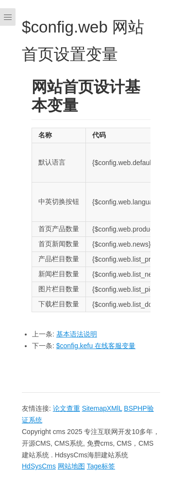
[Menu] (8, 243)
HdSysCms (39, 466)
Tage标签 (101, 466)
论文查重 (66, 408)
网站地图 (71, 466)
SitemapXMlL (102, 408)
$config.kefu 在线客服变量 (95, 346)
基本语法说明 (76, 334)
